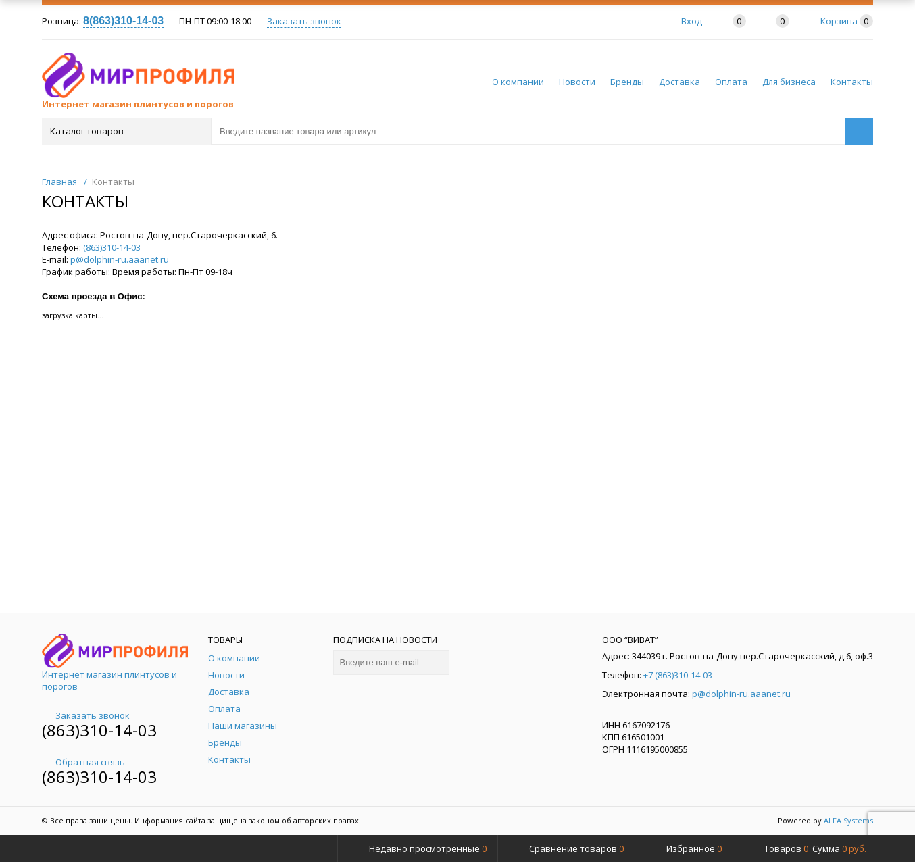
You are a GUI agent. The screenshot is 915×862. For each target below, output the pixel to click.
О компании (518, 82)
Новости (577, 82)
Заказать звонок (304, 21)
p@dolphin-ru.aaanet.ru (119, 259)
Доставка (679, 82)
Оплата (731, 82)
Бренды (627, 82)
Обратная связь (83, 762)
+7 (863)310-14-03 (677, 675)
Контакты (852, 82)
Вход (691, 21)
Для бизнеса (789, 82)
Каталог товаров (125, 131)
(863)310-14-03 (112, 247)
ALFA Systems (848, 820)
